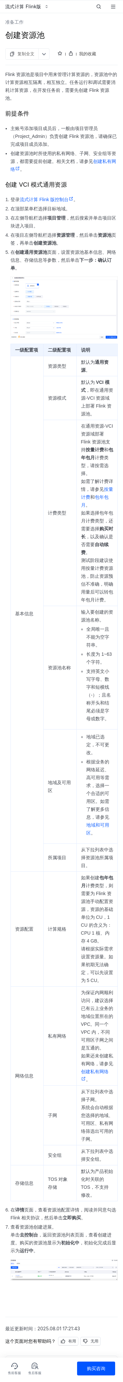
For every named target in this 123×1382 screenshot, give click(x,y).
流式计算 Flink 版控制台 (46, 199)
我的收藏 (87, 53)
